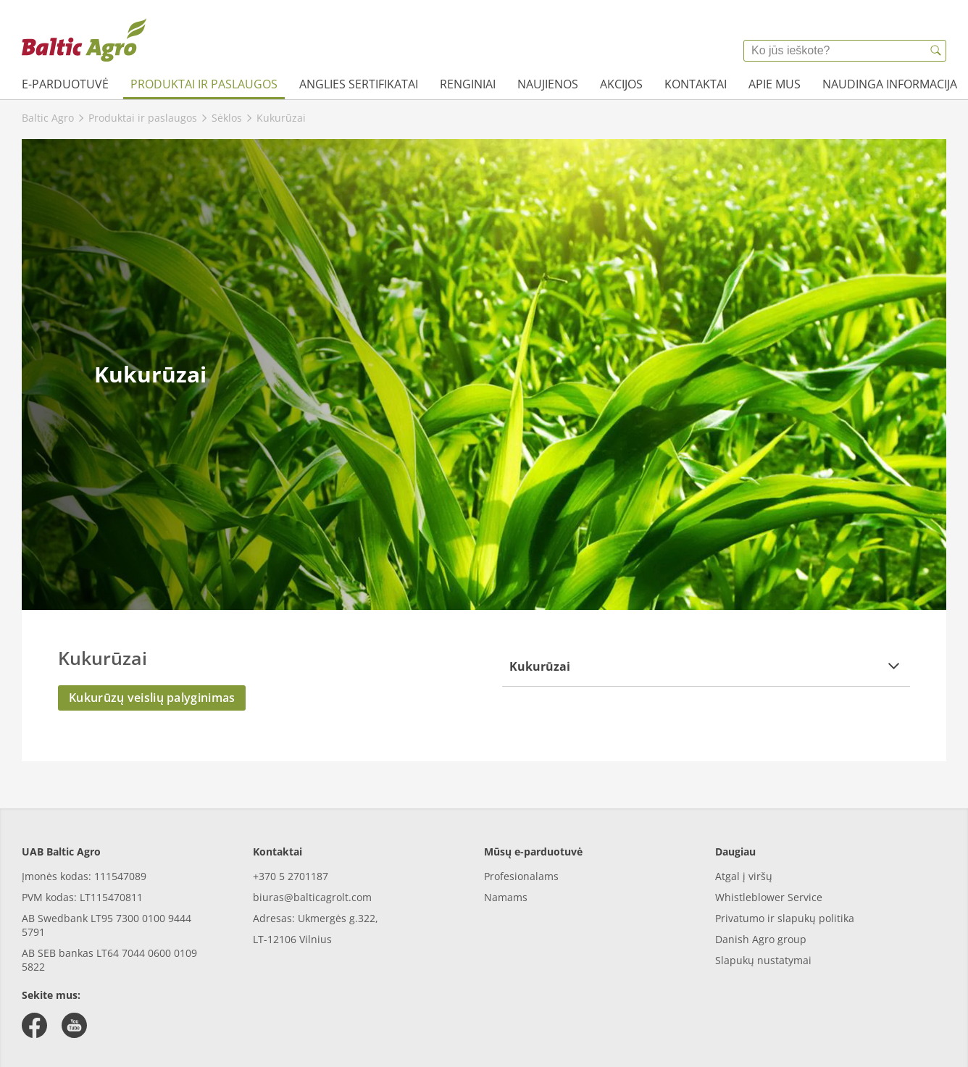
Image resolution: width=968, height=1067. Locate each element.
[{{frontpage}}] (84, 40)
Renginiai (468, 84)
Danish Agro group (760, 939)
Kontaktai (695, 84)
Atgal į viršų (743, 876)
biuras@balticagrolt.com (312, 897)
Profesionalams (521, 876)
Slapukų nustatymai (763, 960)
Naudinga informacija (889, 84)
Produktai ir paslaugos (204, 84)
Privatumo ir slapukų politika (784, 918)
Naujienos (547, 84)
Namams (505, 897)
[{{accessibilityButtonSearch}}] (935, 51)
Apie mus (774, 84)
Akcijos (621, 84)
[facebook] (34, 1025)
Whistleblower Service (768, 897)
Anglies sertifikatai (358, 84)
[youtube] (74, 1025)
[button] (706, 666)
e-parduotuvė (65, 84)
